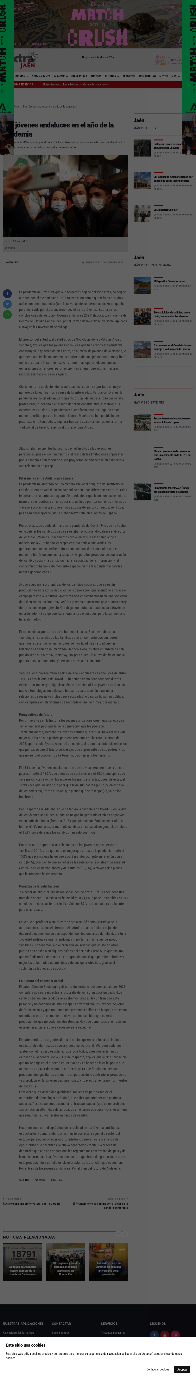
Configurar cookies (158, 1369)
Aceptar (182, 1369)
